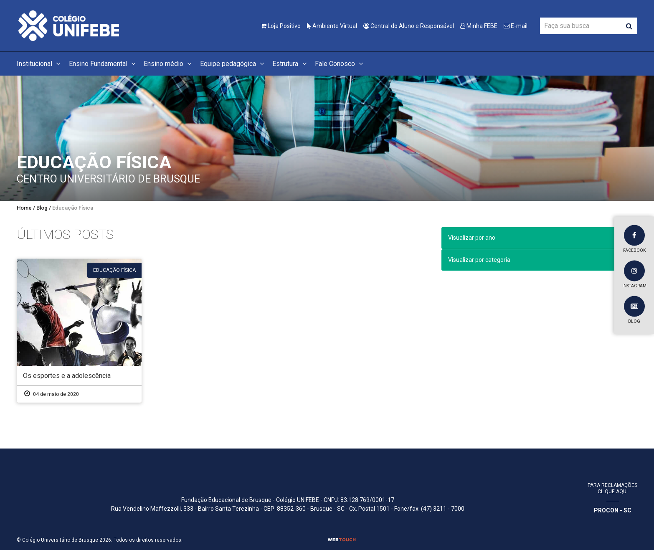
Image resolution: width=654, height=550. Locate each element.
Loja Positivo (281, 26)
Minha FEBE (478, 26)
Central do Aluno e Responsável (408, 26)
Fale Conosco (340, 64)
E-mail (515, 26)
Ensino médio (169, 64)
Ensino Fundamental (103, 64)
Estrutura (290, 64)
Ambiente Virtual (332, 26)
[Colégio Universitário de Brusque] (69, 25)
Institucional (40, 64)
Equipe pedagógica (233, 64)
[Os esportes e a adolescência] (79, 331)
